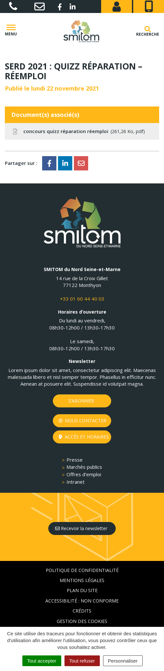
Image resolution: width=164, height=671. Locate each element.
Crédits (82, 611)
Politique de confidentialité (82, 570)
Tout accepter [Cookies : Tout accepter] (41, 661)
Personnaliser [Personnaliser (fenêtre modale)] (123, 661)
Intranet (75, 481)
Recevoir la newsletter (81, 528)
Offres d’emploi (83, 474)
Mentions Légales (82, 580)
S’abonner (81, 401)
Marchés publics (84, 467)
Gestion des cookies (82, 621)
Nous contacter (82, 420)
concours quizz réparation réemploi (78, 131)
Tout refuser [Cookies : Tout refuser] (82, 661)
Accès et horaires (84, 437)
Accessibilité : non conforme (82, 601)
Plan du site (82, 590)
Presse (74, 459)
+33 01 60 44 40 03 (82, 298)
